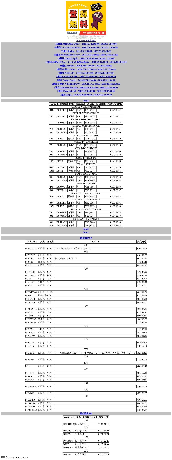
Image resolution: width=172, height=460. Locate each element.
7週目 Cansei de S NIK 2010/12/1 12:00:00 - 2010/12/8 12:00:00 (86, 76)
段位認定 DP (86, 413)
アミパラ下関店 (84, 40)
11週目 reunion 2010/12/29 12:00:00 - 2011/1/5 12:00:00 (86, 65)
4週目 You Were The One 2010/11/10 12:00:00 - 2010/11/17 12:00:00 (86, 87)
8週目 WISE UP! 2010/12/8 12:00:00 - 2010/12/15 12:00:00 (86, 73)
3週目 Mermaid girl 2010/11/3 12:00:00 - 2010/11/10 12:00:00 (86, 91)
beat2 (85, 229)
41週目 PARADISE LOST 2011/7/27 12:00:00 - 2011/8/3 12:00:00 (86, 44)
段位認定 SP (86, 238)
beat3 (85, 100)
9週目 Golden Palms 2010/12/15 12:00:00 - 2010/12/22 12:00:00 (86, 69)
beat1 (85, 232)
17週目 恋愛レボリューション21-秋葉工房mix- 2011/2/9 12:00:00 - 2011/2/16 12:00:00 (85, 62)
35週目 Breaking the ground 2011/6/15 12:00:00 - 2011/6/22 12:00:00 (86, 55)
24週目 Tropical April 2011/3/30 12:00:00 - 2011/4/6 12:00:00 (86, 58)
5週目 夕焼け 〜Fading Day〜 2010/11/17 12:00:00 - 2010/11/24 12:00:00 (86, 84)
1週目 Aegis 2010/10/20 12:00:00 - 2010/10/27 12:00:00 (86, 95)
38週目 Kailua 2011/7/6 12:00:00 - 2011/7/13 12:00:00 (86, 51)
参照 (94, 41)
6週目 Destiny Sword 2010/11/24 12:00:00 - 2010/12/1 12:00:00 (86, 80)
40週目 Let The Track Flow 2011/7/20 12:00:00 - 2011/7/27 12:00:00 (86, 47)
